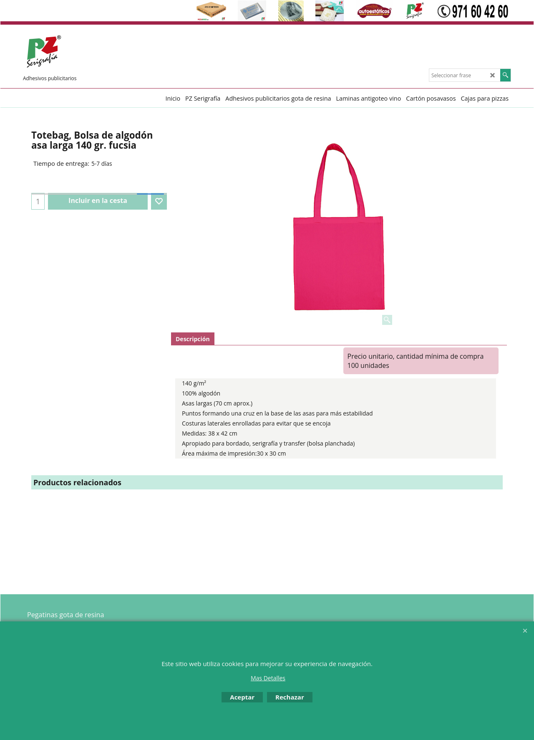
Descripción (193, 339)
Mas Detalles (268, 678)
